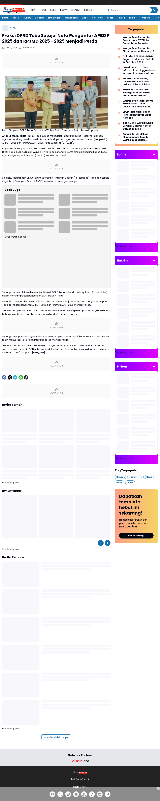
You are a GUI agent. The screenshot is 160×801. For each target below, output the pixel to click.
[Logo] (80, 773)
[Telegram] (15, 377)
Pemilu (121, 17)
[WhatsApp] (21, 377)
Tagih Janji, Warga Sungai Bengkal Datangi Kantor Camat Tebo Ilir (138, 125)
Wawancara (71, 17)
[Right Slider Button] (157, 18)
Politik (53, 9)
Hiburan (88, 9)
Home (34, 9)
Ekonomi (75, 9)
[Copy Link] (26, 377)
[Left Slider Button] (101, 543)
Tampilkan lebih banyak (56, 737)
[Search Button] (155, 10)
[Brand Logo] (80, 761)
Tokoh (110, 17)
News (43, 9)
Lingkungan (54, 17)
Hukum (27, 17)
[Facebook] (4, 377)
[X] (10, 377)
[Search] (130, 10)
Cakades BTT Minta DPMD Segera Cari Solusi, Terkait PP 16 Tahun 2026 (138, 59)
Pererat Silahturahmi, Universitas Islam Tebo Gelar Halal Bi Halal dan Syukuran (136, 81)
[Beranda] (5, 28)
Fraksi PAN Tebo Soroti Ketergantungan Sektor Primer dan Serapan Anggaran (137, 92)
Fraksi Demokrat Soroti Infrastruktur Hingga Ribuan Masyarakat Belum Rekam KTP (139, 70)
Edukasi (133, 17)
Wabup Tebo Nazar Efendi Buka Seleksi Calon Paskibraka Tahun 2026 (138, 103)
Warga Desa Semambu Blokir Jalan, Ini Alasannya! (138, 50)
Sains (85, 17)
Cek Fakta (97, 17)
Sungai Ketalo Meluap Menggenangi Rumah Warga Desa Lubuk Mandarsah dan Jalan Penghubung (136, 137)
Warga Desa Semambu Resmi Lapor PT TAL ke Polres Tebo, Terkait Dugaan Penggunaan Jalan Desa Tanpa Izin (139, 40)
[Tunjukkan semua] (154, 154)
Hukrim (63, 9)
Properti (145, 17)
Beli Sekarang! (136, 535)
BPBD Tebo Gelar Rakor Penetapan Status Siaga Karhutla (137, 114)
